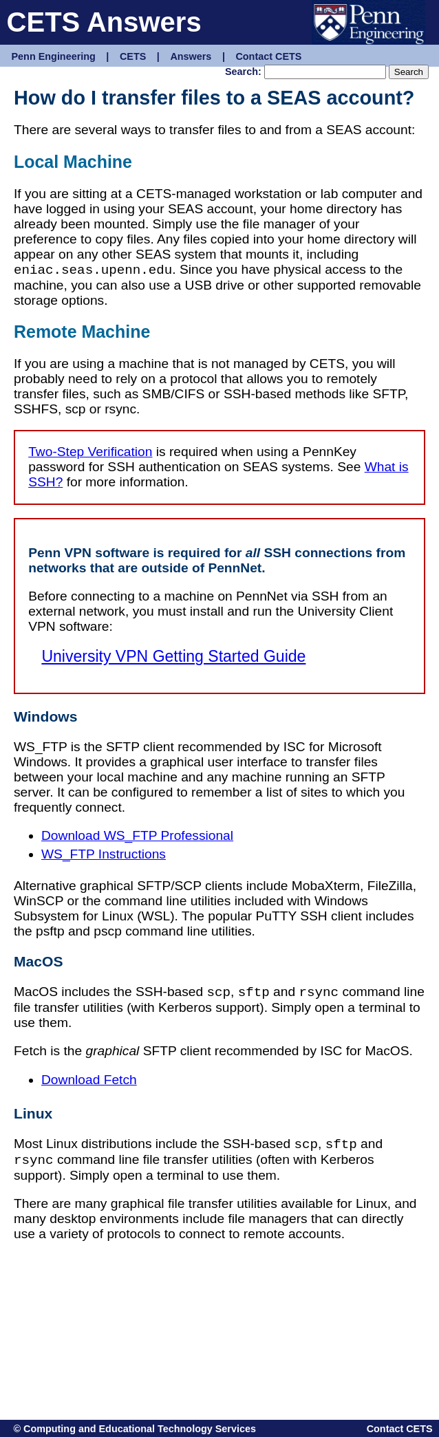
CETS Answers (104, 22)
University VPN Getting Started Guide (173, 656)
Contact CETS (268, 56)
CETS (133, 56)
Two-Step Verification (90, 451)
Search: (243, 71)
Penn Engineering (54, 56)
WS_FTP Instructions (103, 854)
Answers (190, 56)
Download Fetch (89, 1079)
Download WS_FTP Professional (137, 835)
